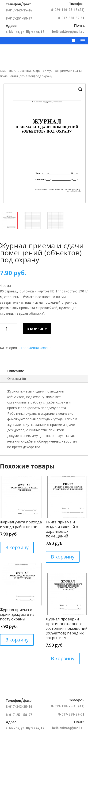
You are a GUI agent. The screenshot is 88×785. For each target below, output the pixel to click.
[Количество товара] (8, 329)
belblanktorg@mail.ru (68, 31)
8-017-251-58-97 (19, 18)
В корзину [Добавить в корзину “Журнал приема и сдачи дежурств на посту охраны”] (17, 640)
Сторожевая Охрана (29, 70)
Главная (6, 70)
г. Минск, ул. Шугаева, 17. (25, 32)
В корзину (37, 328)
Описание (15, 371)
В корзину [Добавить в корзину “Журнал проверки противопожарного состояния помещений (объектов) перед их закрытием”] (62, 658)
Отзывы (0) (16, 378)
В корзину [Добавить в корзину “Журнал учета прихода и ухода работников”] (17, 547)
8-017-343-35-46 (19, 10)
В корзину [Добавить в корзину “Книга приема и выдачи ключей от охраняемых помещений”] (62, 557)
